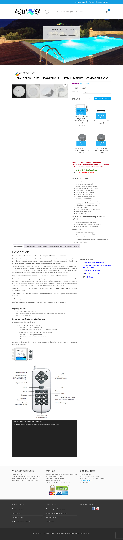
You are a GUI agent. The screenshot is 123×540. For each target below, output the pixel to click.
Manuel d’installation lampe (94, 262)
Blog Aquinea (16, 513)
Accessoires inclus (55, 246)
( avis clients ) (84, 83)
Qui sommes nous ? (18, 509)
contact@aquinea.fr (86, 480)
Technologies (42, 246)
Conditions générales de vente (55, 509)
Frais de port (89, 277)
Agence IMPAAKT (85, 533)
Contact (79, 12)
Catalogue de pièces (92, 271)
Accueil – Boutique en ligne (63, 12)
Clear (84, 95)
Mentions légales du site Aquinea (56, 513)
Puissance (75, 92)
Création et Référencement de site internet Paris (65, 533)
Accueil (63, 35)
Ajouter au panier (102, 98)
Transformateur (90, 274)
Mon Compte (50, 522)
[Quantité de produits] (90, 98)
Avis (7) (76, 246)
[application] (44, 438)
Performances (30, 246)
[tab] (18, 246)
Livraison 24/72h (17, 517)
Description (18, 246)
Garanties (68, 246)
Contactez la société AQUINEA (21, 522)
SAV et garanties (51, 517)
